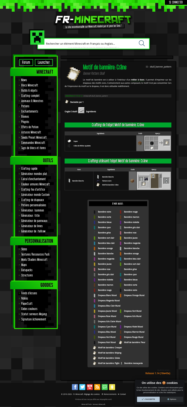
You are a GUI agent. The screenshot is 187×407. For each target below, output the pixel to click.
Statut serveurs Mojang (34, 314)
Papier (76, 141)
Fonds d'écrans (29, 293)
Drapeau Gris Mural (132, 316)
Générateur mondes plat (34, 174)
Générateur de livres (32, 226)
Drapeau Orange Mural (134, 295)
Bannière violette (131, 222)
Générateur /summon (32, 210)
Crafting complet (30, 96)
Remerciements (110, 394)
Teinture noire (106, 181)
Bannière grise (104, 232)
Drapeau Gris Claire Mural (109, 321)
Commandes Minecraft (33, 143)
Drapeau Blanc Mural (107, 295)
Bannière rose (130, 232)
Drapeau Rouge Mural (133, 337)
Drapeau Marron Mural (134, 332)
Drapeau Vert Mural (132, 311)
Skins (24, 249)
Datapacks (26, 270)
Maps (24, 265)
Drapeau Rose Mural (107, 316)
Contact (123, 394)
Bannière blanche (78, 181)
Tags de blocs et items (33, 148)
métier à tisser (137, 79)
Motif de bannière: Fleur (134, 342)
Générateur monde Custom (35, 195)
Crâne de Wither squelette (82, 146)
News (24, 80)
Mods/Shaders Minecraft (34, 260)
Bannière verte (104, 217)
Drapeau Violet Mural (133, 326)
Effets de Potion (30, 127)
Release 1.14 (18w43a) (157, 373)
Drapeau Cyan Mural (107, 326)
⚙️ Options (171, 399)
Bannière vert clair (106, 238)
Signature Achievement (33, 319)
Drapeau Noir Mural (107, 342)
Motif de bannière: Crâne (110, 185)
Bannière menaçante (133, 363)
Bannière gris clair (132, 227)
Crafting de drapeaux (32, 200)
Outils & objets (29, 90)
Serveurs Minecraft (99, 404)
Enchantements (29, 111)
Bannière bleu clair (106, 243)
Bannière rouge (131, 211)
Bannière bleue (104, 222)
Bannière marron (131, 217)
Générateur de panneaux (34, 221)
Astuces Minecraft (31, 132)
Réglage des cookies (92, 394)
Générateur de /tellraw (33, 231)
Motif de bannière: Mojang (109, 352)
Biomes (25, 117)
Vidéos (24, 298)
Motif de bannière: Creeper (110, 347)
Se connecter (176, 2)
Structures (27, 275)
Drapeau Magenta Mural (109, 300)
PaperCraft (27, 304)
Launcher (44, 62)
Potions (25, 106)
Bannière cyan (104, 227)
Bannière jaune (131, 238)
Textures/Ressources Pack (35, 254)
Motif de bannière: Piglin (108, 363)
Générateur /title (30, 215)
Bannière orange (105, 248)
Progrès (25, 122)
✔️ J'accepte (148, 399)
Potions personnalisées (33, 205)
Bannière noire (104, 211)
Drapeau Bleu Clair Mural (109, 305)
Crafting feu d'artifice (33, 189)
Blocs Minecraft (29, 85)
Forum (26, 62)
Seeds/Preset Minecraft (34, 137)
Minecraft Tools (86, 404)
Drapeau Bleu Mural (107, 332)
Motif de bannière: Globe (109, 358)
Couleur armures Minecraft (35, 184)
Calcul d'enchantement (33, 179)
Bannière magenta (132, 243)
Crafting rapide (29, 168)
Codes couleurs (29, 309)
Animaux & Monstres (32, 101)
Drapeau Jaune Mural (107, 311)
